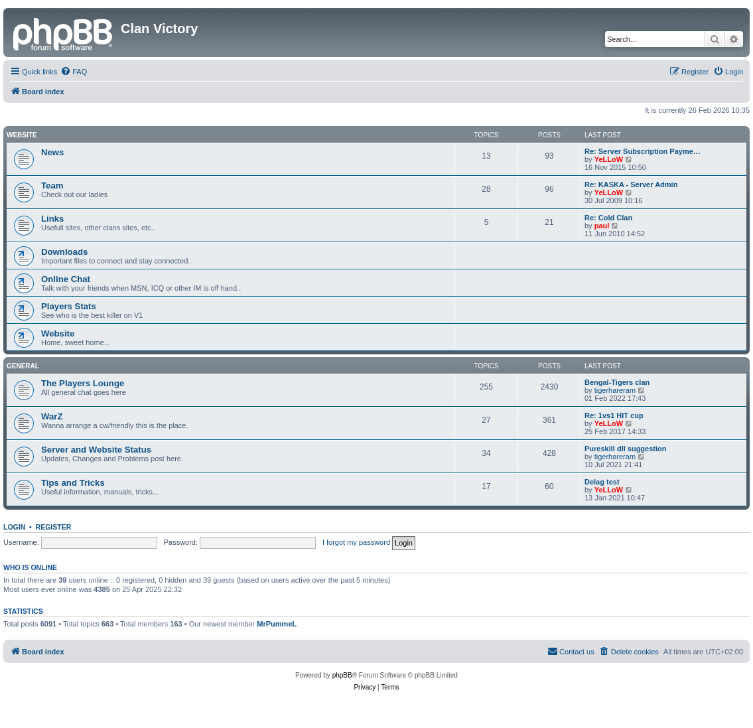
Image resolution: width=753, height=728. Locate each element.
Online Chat (65, 279)
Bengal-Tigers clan (617, 382)
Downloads (64, 252)
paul (602, 226)
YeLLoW (608, 159)
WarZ (51, 416)
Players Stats (68, 306)
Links (52, 219)
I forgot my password (356, 542)
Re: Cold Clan (608, 218)
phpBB (342, 675)
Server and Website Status (96, 450)
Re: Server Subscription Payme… (642, 151)
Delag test (602, 482)
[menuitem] (73, 72)
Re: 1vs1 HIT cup (614, 415)
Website (22, 135)
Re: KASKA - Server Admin (630, 184)
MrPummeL (277, 624)
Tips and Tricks (73, 483)
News (52, 152)
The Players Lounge (82, 383)
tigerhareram (615, 390)
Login (14, 527)
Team (52, 185)
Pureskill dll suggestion (625, 449)
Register (54, 527)
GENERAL (23, 366)
